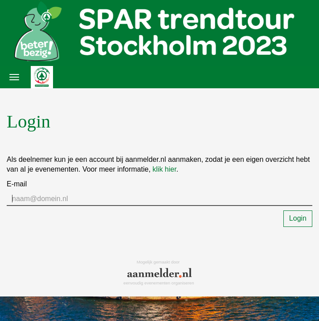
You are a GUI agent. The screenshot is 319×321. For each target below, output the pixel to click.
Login (298, 218)
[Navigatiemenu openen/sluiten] (14, 77)
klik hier (164, 169)
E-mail (17, 184)
